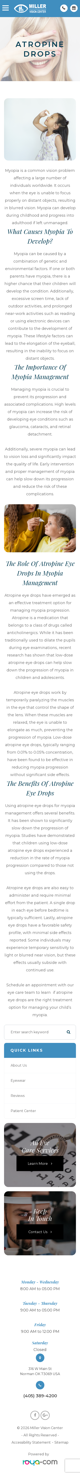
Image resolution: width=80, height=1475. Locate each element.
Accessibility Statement (31, 1442)
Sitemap (61, 1442)
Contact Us (37, 1231)
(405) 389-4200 (40, 1396)
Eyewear (18, 1081)
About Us (19, 1065)
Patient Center (23, 1111)
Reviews (18, 1096)
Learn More (38, 1163)
